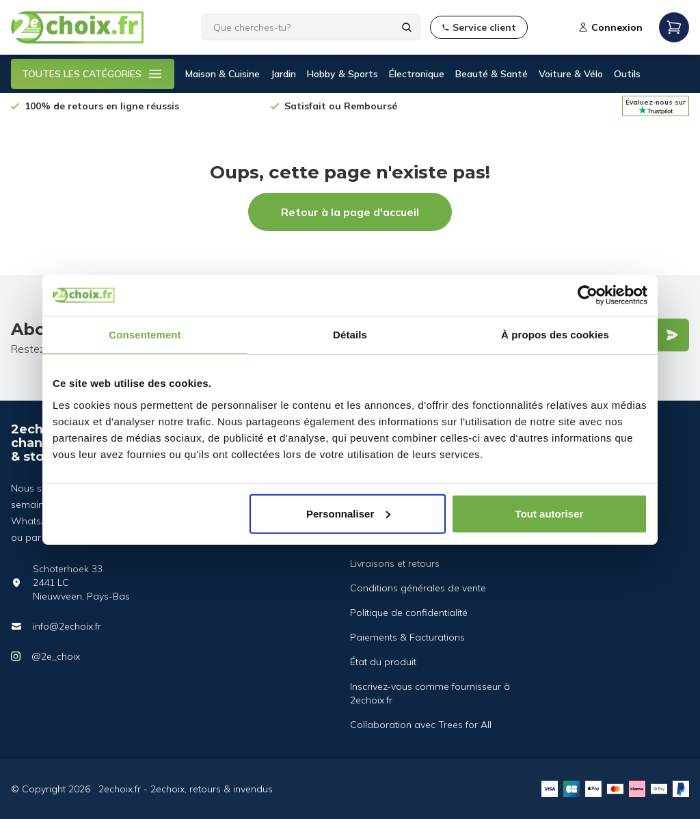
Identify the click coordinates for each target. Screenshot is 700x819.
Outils (627, 74)
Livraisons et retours (395, 563)
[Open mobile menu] (674, 27)
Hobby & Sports (342, 74)
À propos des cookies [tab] (555, 334)
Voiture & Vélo (571, 74)
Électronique (416, 74)
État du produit (383, 662)
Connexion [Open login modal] (610, 27)
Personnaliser (348, 513)
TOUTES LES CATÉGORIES (92, 74)
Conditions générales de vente (418, 588)
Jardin (283, 74)
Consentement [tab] (144, 334)
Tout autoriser (549, 513)
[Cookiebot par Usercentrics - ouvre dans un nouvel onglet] (587, 295)
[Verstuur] (672, 335)
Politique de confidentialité (409, 612)
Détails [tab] (350, 334)
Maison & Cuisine (222, 74)
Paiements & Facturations (407, 637)
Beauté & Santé (491, 74)
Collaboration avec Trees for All (421, 725)
